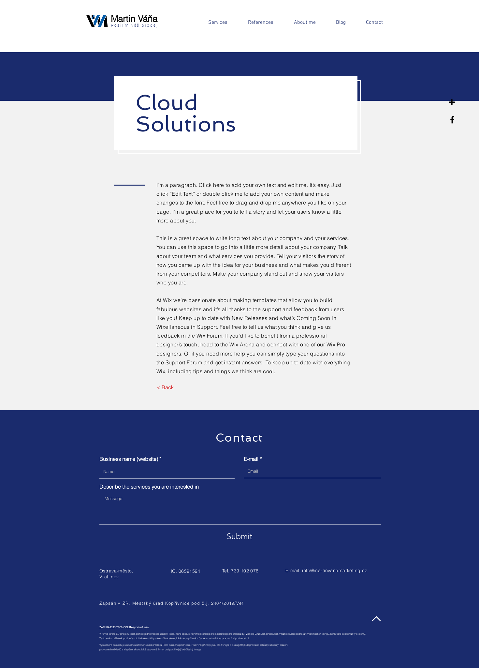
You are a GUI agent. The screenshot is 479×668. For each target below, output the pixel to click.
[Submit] (239, 536)
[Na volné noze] (452, 100)
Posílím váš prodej (133, 25)
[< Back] (165, 387)
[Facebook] (452, 120)
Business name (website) (128, 459)
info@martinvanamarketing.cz (334, 570)
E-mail (251, 459)
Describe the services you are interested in (149, 486)
